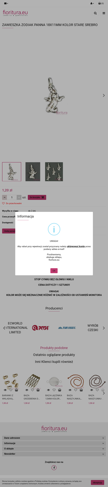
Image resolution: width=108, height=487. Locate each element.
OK (54, 264)
